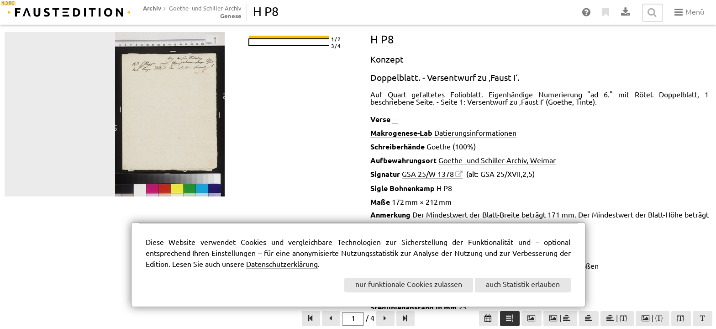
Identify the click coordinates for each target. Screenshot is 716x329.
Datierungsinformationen (475, 133)
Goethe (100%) (451, 147)
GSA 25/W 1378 (428, 174)
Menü (689, 12)
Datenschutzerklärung (282, 264)
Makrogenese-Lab (401, 133)
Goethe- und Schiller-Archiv (205, 8)
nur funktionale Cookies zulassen (408, 284)
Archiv (152, 8)
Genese (231, 16)
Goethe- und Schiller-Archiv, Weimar (497, 161)
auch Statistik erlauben (523, 284)
